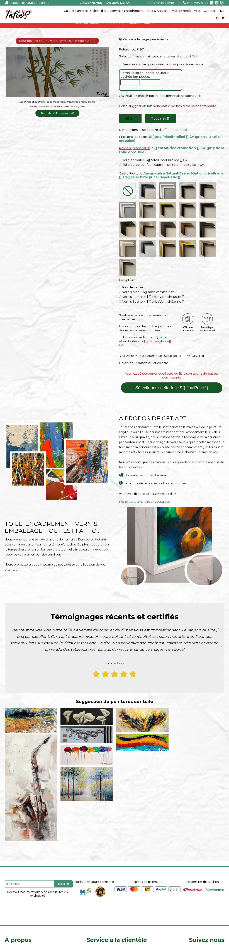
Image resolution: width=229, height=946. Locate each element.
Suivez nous (206, 880)
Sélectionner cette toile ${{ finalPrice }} (171, 328)
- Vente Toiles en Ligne (46, 938)
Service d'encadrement (127, 11)
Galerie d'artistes (75, 11)
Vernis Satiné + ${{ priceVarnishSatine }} (151, 242)
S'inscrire (64, 824)
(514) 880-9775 (195, 3)
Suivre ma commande (102, 897)
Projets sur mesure (100, 890)
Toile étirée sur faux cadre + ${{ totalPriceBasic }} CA (161, 165)
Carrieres (11, 909)
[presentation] (37, 850)
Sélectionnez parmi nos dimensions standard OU (158, 56)
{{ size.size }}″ (160, 118)
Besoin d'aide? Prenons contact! (57, 113)
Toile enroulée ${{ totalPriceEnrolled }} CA (153, 160)
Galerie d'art (99, 11)
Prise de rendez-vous (186, 11)
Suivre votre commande (164, 2)
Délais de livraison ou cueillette (143, 303)
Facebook (207, 892)
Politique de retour (100, 909)
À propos (18, 880)
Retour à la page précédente (144, 39)
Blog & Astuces (157, 11)
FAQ (8, 903)
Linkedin (207, 912)
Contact (209, 11)
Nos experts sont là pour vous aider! (144, 442)
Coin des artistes (16, 897)
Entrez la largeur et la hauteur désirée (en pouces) (144, 75)
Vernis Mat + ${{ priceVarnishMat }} (148, 232)
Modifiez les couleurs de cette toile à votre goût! (57, 41)
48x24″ (130, 118)
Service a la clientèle (117, 880)
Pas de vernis (131, 227)
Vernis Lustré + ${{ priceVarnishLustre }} (151, 237)
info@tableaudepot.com (206, 920)
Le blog (10, 915)
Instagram (206, 902)
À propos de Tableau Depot (24, 890)
